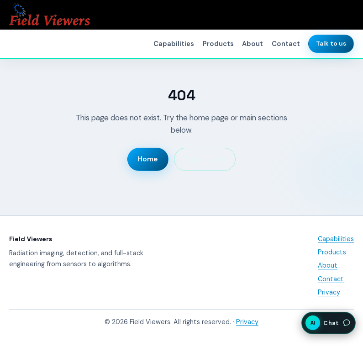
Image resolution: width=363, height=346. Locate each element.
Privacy (329, 292)
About (252, 43)
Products (218, 43)
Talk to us (331, 43)
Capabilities (173, 43)
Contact (286, 43)
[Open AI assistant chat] (328, 323)
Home (147, 159)
